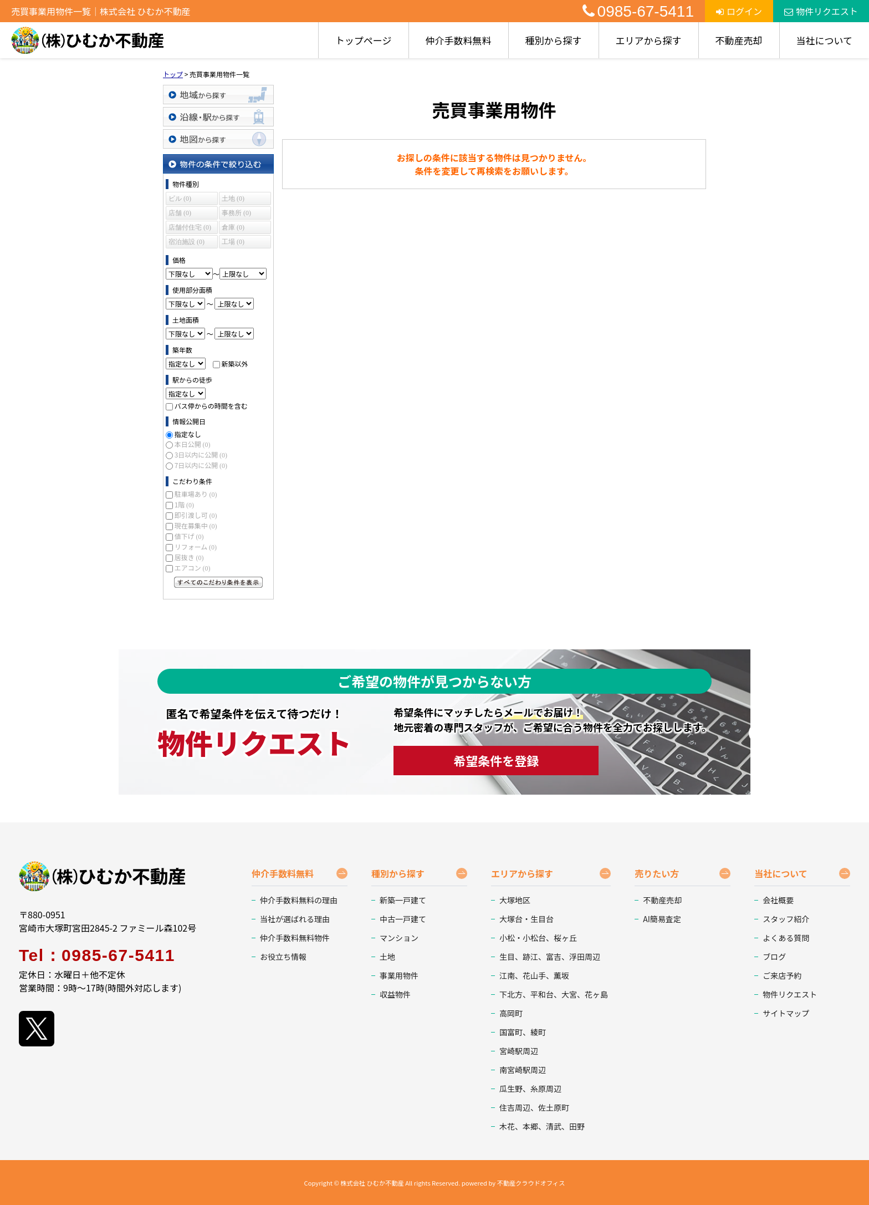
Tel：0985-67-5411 (97, 955)
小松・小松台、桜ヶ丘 (538, 937)
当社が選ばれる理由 (295, 918)
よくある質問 (786, 937)
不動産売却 (739, 40)
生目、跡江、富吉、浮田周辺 (549, 956)
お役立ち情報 (283, 956)
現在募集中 (196, 525)
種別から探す (553, 40)
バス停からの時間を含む (211, 405)
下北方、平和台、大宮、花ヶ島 (553, 994)
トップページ (363, 40)
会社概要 (778, 900)
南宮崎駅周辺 (522, 1069)
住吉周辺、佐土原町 (534, 1107)
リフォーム (196, 546)
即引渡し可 (196, 515)
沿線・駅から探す (218, 116)
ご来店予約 (782, 975)
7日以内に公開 (201, 465)
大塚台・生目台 (526, 918)
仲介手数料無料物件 (295, 937)
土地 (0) (233, 198)
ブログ (774, 956)
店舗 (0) (179, 213)
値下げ (189, 536)
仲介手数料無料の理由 (299, 900)
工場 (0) (233, 242)
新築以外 (234, 363)
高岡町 (511, 1013)
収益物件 (395, 994)
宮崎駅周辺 (518, 1050)
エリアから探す (649, 40)
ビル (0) (179, 198)
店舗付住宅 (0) (189, 227)
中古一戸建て (403, 918)
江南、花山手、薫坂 (534, 975)
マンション (399, 937)
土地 (387, 956)
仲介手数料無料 (459, 40)
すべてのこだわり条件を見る (218, 582)
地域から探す (218, 94)
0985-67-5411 (638, 11)
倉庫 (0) (233, 227)
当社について (824, 40)
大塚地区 (514, 900)
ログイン (739, 11)
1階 (184, 504)
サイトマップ (786, 1013)
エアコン (193, 567)
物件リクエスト (821, 11)
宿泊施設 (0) (186, 242)
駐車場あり (196, 494)
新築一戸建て (403, 900)
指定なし (188, 434)
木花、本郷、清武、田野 (542, 1126)
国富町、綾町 (522, 1032)
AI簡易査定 (662, 918)
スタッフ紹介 (786, 918)
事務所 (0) (236, 213)
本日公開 (193, 444)
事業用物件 (399, 975)
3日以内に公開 (201, 454)
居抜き (189, 557)
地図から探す (218, 139)
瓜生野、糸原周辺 (530, 1088)
